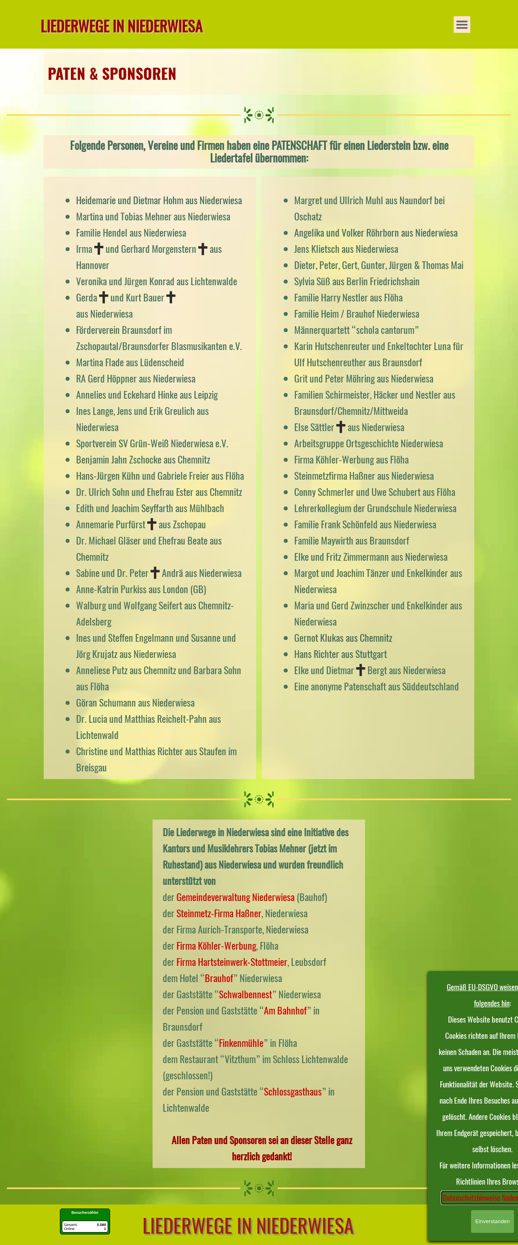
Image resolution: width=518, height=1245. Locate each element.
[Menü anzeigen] (462, 24)
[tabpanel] (259, 73)
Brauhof (219, 978)
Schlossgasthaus (293, 1091)
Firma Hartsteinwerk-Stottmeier (231, 961)
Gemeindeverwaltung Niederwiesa (235, 897)
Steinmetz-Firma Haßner (218, 913)
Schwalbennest (245, 994)
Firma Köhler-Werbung (216, 945)
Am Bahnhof (285, 1010)
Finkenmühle (241, 1042)
